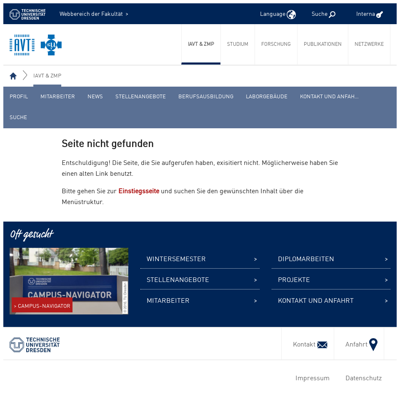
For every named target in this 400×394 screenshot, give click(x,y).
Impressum (310, 377)
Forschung (276, 43)
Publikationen (323, 43)
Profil (19, 96)
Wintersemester (176, 258)
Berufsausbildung (205, 96)
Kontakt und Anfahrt (330, 96)
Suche (18, 117)
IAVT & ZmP (201, 43)
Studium (237, 43)
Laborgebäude (267, 96)
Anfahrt (359, 343)
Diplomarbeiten (306, 258)
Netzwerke (369, 43)
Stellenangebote (140, 96)
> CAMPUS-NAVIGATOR (42, 305)
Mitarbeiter (57, 96)
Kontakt (308, 343)
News (95, 96)
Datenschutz (361, 377)
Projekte (294, 279)
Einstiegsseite (138, 190)
